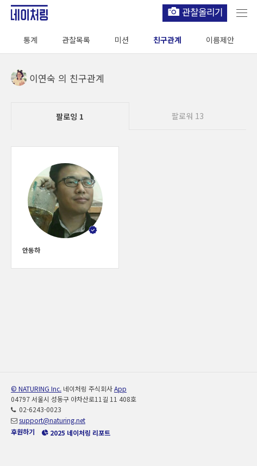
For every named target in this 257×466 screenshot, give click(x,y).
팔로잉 (70, 116)
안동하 (31, 249)
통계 (30, 39)
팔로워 (188, 115)
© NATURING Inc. (36, 388)
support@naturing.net (52, 420)
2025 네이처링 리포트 (76, 432)
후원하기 (23, 431)
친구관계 (167, 39)
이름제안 (220, 39)
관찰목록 (76, 39)
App (120, 388)
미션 (122, 39)
